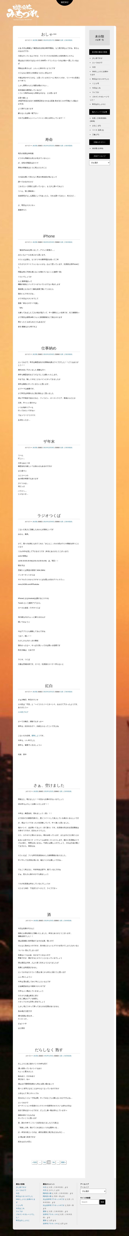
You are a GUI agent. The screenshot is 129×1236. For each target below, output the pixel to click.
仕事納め (49, 348)
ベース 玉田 (96, 130)
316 (53, 1162)
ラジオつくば (49, 516)
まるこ (94, 126)
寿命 (49, 139)
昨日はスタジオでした (100, 79)
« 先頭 (34, 1162)
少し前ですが (97, 58)
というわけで (97, 63)
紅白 (49, 686)
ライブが (95, 92)
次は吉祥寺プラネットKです (53, 1199)
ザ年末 (49, 441)
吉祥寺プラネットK (50, 1214)
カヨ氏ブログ (23, 712)
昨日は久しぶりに (99, 104)
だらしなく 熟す (49, 1050)
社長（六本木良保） (66, 40)
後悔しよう (36, 736)
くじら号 (95, 83)
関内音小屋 (47, 1193)
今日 (94, 67)
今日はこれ (96, 88)
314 (44, 1162)
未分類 (35, 40)
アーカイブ (84, 1187)
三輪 (94, 135)
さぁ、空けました (49, 785)
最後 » (63, 1162)
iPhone (49, 236)
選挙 (44, 1211)
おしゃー (49, 34)
